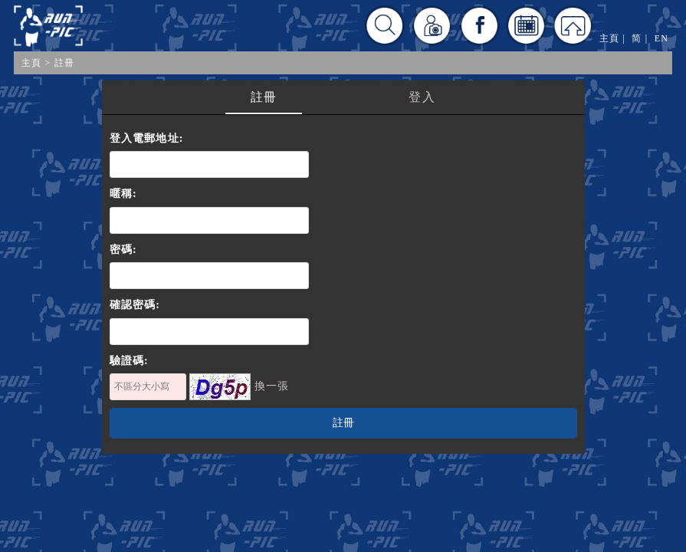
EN (661, 38)
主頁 (31, 63)
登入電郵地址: (147, 138)
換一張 (272, 386)
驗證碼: (129, 360)
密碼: (123, 249)
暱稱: (123, 193)
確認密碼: (135, 304)
